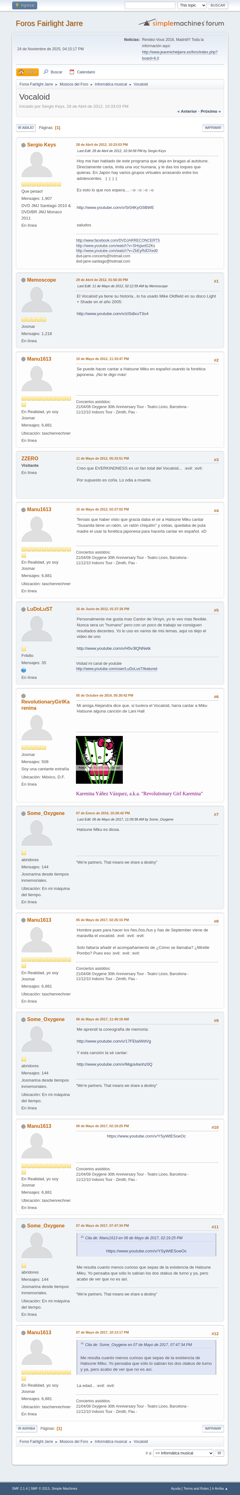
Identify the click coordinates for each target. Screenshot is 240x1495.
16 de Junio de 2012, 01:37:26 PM (102, 609)
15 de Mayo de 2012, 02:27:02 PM (102, 509)
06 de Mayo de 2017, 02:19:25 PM (102, 1126)
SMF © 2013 (40, 1488)
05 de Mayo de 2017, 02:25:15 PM (102, 920)
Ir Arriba (26, 1428)
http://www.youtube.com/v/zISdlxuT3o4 (112, 313)
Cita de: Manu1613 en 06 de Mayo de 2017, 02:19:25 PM (133, 1238)
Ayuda (175, 1488)
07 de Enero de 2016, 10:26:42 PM (103, 813)
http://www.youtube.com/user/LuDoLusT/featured (116, 669)
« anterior (187, 111)
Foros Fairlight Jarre (49, 23)
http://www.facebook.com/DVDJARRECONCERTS (118, 240)
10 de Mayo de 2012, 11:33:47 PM (102, 359)
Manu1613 (39, 359)
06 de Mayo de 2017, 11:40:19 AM (102, 1019)
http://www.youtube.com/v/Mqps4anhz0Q (114, 1064)
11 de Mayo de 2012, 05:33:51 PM (102, 458)
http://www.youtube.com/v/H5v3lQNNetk (114, 648)
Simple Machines (64, 1488)
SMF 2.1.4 (20, 1488)
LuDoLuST (39, 609)
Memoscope (41, 280)
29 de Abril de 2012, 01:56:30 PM (102, 280)
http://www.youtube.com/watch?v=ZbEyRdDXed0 (117, 251)
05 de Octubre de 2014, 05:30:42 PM (104, 695)
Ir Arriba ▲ (220, 1488)
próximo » (211, 111)
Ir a (148, 1453)
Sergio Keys (41, 144)
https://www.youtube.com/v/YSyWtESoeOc (146, 1136)
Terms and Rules (196, 1488)
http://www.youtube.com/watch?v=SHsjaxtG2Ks (115, 246)
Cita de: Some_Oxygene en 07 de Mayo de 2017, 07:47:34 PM (138, 1345)
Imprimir (213, 128)
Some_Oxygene (46, 813)
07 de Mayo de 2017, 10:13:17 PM (102, 1332)
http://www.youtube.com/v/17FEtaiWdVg (114, 1041)
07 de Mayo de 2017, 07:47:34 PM (102, 1225)
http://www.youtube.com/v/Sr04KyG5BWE (115, 207)
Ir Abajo (25, 128)
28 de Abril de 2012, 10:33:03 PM (102, 144)
